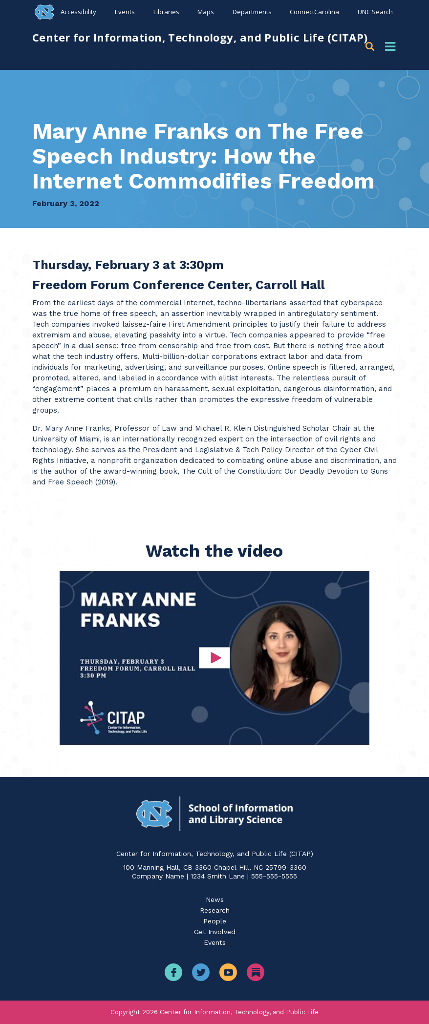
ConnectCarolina (314, 11)
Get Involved (215, 932)
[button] (371, 47)
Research (215, 910)
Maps (205, 11)
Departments (252, 11)
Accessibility (78, 11)
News (215, 899)
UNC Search (375, 11)
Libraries (166, 11)
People (214, 921)
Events (125, 11)
